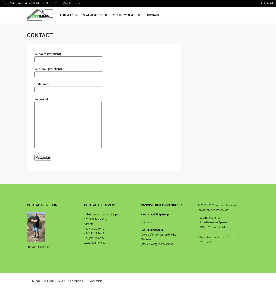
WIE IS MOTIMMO (54, 280)
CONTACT (153, 15)
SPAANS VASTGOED (95, 15)
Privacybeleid (94, 280)
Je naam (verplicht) (68, 56)
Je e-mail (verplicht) (68, 71)
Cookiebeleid (75, 280)
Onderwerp (68, 86)
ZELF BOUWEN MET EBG (127, 15)
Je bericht (68, 123)
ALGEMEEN (67, 15)
